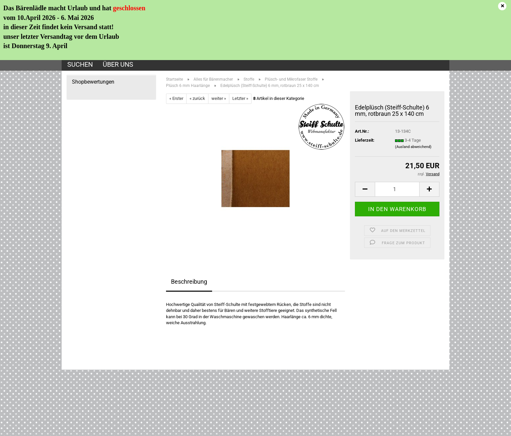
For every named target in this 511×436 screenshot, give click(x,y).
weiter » (218, 98)
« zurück (197, 98)
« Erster (176, 98)
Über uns (118, 64)
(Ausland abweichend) (413, 147)
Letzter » (240, 98)
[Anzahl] (397, 189)
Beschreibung (189, 281)
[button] (365, 189)
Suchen (80, 64)
